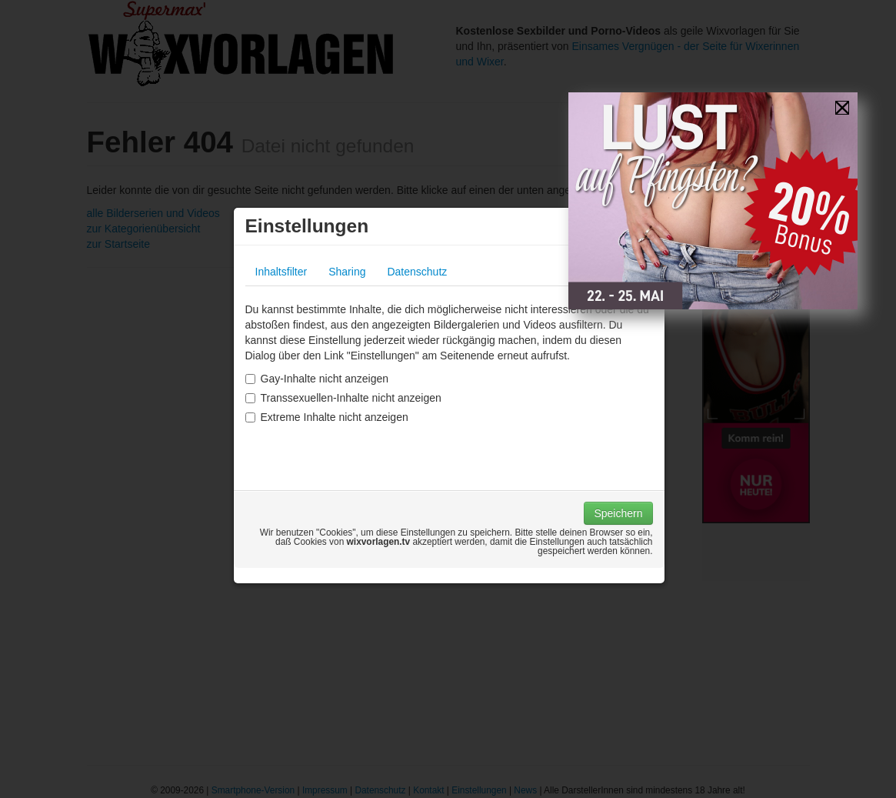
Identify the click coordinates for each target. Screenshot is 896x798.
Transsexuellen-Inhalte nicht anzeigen (343, 398)
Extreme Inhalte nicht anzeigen (326, 417)
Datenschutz (417, 271)
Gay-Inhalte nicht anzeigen (317, 378)
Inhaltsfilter (281, 271)
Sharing (346, 271)
